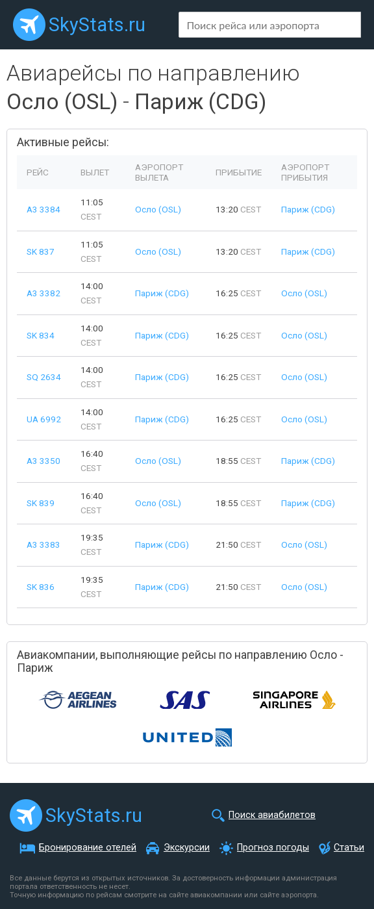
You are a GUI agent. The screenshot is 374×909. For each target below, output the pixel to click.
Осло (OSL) (158, 209)
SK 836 (41, 587)
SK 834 (41, 335)
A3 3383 (43, 544)
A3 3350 (43, 460)
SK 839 (41, 503)
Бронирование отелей (87, 847)
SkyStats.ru (97, 25)
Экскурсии (187, 847)
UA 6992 (44, 419)
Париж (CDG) (308, 209)
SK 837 (41, 251)
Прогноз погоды (273, 847)
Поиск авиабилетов (272, 815)
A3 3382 (43, 293)
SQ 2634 (44, 377)
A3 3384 (43, 209)
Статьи (349, 847)
